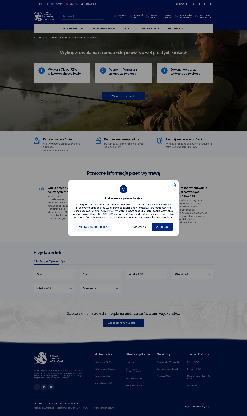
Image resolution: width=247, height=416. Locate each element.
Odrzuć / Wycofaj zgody (93, 226)
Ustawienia (139, 226)
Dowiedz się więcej (96, 217)
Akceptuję (162, 226)
